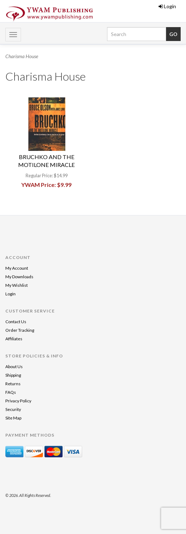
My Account (16, 268)
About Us (14, 366)
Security (13, 409)
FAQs (10, 392)
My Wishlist (16, 285)
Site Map (13, 418)
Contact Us (15, 321)
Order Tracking (19, 330)
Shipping (13, 375)
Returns (13, 383)
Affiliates (13, 338)
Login (167, 6)
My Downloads (19, 276)
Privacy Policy (18, 400)
